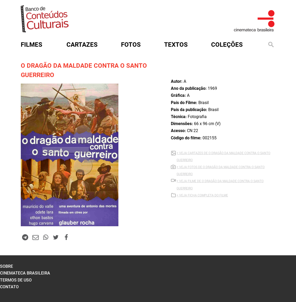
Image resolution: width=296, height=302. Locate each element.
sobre (6, 266)
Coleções (227, 44)
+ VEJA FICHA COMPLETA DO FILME (202, 195)
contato (9, 286)
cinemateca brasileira (25, 273)
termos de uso (16, 280)
